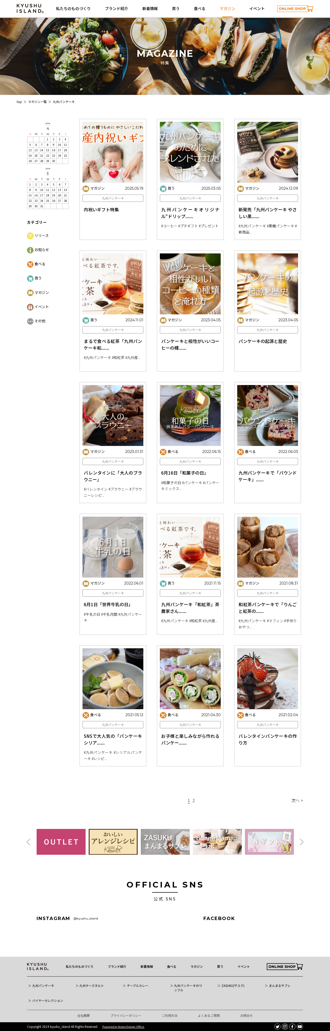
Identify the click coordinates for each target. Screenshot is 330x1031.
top (19, 101)
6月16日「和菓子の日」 (184, 494)
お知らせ (38, 249)
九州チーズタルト (91, 986)
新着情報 (150, 8)
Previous (28, 842)
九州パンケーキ (113, 198)
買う (176, 8)
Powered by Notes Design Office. (123, 1027)
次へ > (297, 800)
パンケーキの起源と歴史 (262, 362)
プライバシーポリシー (125, 1015)
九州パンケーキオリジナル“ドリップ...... (190, 212)
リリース (38, 235)
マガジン (227, 8)
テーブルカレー (137, 986)
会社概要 (83, 1015)
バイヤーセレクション (47, 1000)
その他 (36, 320)
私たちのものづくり (73, 8)
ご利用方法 (169, 1015)
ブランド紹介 (116, 8)
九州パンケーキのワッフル (188, 988)
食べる (199, 8)
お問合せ (246, 1015)
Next (301, 842)
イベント (257, 8)
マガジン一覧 (37, 101)
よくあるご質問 (209, 1015)
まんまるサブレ (280, 986)
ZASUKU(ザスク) (232, 986)
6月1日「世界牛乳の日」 (108, 625)
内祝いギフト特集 (101, 209)
